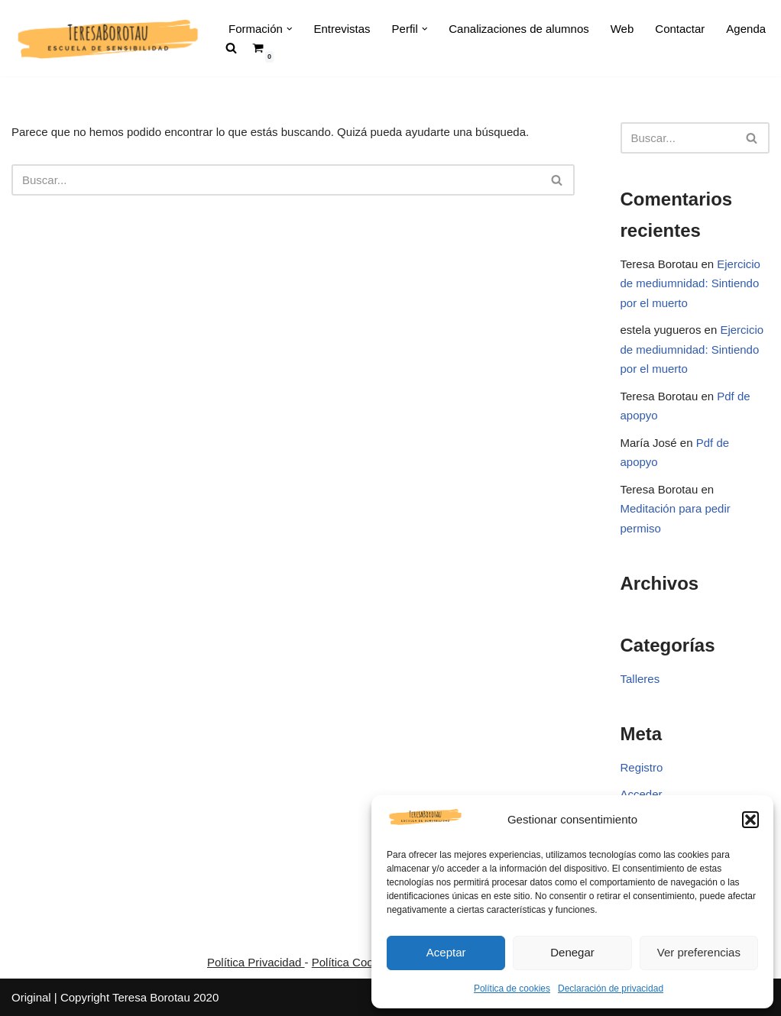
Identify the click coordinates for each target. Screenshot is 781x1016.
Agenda (746, 28)
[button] (750, 819)
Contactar (680, 28)
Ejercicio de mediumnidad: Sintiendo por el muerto (690, 283)
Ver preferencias (698, 952)
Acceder (642, 794)
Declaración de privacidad (610, 988)
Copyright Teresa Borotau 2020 (139, 997)
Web (622, 28)
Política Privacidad (256, 962)
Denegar (572, 952)
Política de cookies (512, 988)
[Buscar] (275, 180)
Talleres (640, 678)
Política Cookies (353, 962)
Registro (642, 767)
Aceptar (446, 952)
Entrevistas (341, 28)
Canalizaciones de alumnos (518, 28)
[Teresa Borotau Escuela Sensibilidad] (107, 38)
